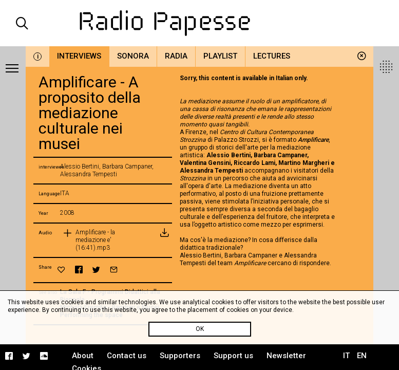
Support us (233, 355)
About (82, 355)
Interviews (79, 56)
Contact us (126, 355)
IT (346, 355)
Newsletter (286, 355)
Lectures (271, 56)
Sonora (133, 56)
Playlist (220, 56)
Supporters (180, 355)
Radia (176, 56)
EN (362, 355)
